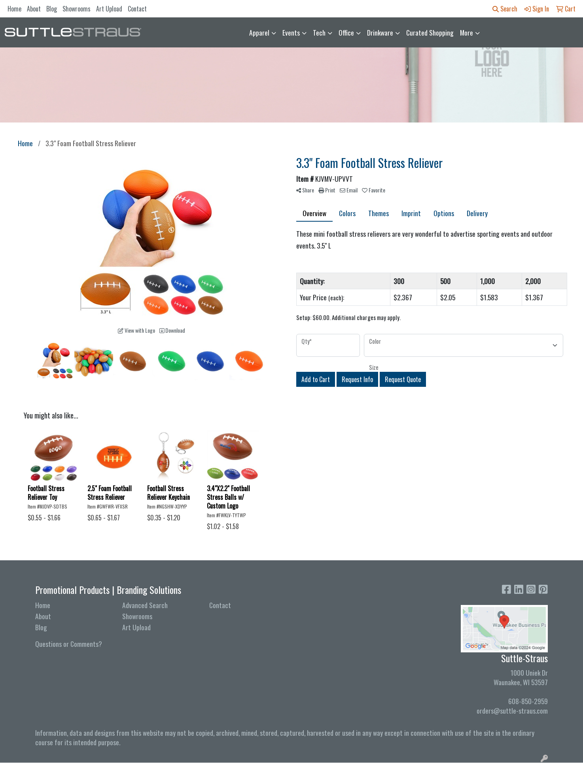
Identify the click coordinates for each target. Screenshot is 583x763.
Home (14, 8)
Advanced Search (145, 605)
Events (291, 32)
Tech (319, 32)
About (34, 8)
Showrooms (76, 8)
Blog (51, 8)
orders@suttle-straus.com (512, 710)
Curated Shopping (430, 32)
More (466, 32)
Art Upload (109, 8)
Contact (137, 8)
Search (504, 8)
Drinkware (380, 32)
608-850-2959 (528, 701)
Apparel (259, 32)
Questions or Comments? (68, 644)
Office (346, 32)
